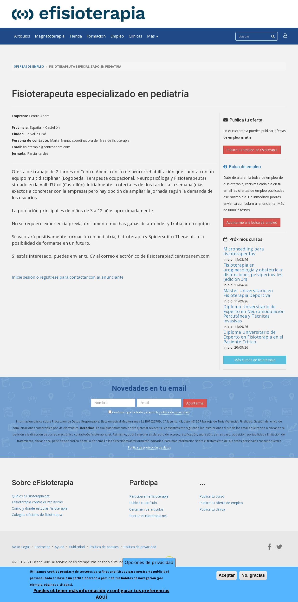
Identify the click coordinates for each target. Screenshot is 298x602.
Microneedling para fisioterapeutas (243, 251)
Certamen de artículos (146, 508)
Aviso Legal (21, 546)
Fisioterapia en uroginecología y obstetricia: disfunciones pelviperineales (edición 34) (253, 272)
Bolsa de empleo (242, 166)
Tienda (75, 36)
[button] (285, 36)
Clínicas (135, 36)
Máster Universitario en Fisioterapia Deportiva (248, 293)
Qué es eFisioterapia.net (31, 495)
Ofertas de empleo (29, 66)
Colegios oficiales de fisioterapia (37, 515)
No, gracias (253, 575)
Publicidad (77, 546)
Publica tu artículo (143, 502)
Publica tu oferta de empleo (221, 502)
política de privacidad (174, 412)
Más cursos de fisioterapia (254, 360)
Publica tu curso (212, 495)
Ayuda (59, 546)
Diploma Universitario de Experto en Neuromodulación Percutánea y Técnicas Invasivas (254, 314)
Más (152, 36)
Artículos (22, 36)
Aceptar (227, 575)
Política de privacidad (139, 546)
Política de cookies (104, 546)
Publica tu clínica (212, 508)
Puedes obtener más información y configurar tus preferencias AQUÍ (101, 594)
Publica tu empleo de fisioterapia (252, 149)
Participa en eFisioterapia (148, 495)
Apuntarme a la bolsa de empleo (252, 222)
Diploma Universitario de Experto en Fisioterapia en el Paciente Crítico (253, 337)
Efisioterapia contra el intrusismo (37, 502)
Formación (96, 36)
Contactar (42, 546)
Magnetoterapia (50, 36)
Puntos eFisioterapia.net (148, 515)
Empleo (117, 36)
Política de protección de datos (149, 447)
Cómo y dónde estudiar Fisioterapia (39, 508)
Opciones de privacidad (149, 562)
